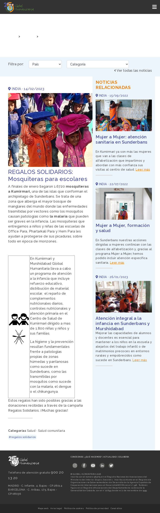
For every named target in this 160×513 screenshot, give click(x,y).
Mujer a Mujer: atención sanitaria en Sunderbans (122, 139)
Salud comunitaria (51, 430)
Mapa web (43, 508)
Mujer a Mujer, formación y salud (123, 228)
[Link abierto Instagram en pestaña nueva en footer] (75, 464)
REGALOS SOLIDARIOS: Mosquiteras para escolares (78, 36)
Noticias (28, 36)
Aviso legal (56, 508)
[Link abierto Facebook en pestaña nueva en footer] (84, 464)
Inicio (12, 36)
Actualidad (110, 457)
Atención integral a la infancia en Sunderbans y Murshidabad (122, 323)
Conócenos (77, 457)
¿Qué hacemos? (93, 457)
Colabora (123, 457)
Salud (31, 430)
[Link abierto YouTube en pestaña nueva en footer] (93, 464)
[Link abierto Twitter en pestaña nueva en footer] (111, 464)
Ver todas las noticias (133, 71)
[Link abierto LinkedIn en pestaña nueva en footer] (102, 464)
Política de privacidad (97, 508)
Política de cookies (74, 508)
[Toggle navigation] (155, 7)
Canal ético (116, 508)
